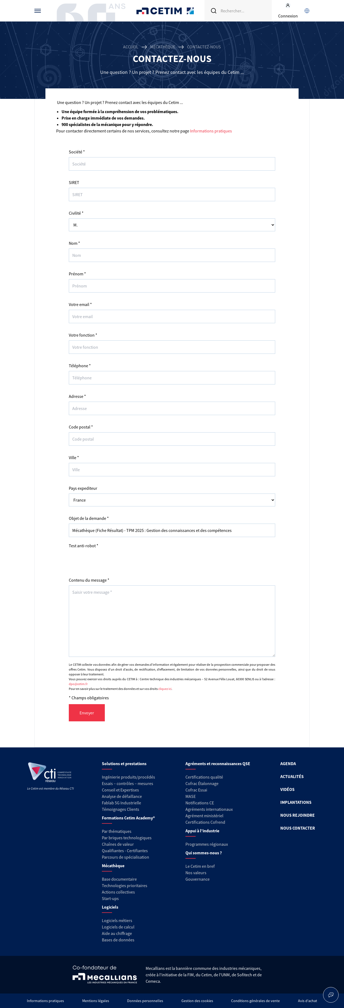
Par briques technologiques (127, 837)
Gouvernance (197, 879)
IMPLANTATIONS (295, 802)
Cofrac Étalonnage (201, 783)
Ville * (74, 457)
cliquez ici (164, 689)
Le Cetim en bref (200, 866)
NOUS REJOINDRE (297, 815)
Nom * (74, 243)
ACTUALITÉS (292, 776)
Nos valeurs (195, 872)
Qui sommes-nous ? (203, 852)
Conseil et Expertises (120, 790)
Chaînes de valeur (118, 844)
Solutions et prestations (124, 763)
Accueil (130, 46)
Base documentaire (119, 879)
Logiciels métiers (117, 920)
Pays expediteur (83, 488)
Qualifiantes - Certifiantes (125, 850)
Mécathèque (162, 46)
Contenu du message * (89, 580)
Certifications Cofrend (205, 822)
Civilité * (76, 213)
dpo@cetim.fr (78, 684)
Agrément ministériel (204, 815)
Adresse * (77, 396)
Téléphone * (80, 365)
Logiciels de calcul (118, 927)
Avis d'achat (307, 1000)
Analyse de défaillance (122, 796)
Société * (77, 151)
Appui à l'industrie (202, 830)
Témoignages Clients (120, 809)
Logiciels (110, 907)
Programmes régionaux (206, 844)
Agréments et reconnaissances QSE (217, 763)
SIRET (74, 182)
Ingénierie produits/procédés (128, 777)
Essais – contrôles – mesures (127, 783)
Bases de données (118, 939)
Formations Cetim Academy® (128, 817)
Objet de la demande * (89, 518)
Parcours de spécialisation (125, 857)
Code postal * (81, 427)
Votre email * (80, 304)
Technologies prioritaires (124, 885)
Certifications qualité (204, 777)
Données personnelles (145, 1000)
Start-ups (110, 898)
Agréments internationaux (209, 809)
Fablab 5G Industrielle (121, 802)
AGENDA (288, 763)
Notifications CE (199, 802)
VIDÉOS (287, 789)
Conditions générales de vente (255, 1000)
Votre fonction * (83, 335)
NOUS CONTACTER (297, 828)
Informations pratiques (211, 131)
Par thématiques (116, 831)
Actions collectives (118, 892)
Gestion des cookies (197, 1000)
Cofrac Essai (196, 790)
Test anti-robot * (83, 545)
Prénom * (77, 273)
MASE (190, 796)
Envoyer (87, 712)
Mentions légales (95, 1000)
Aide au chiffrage (117, 933)
